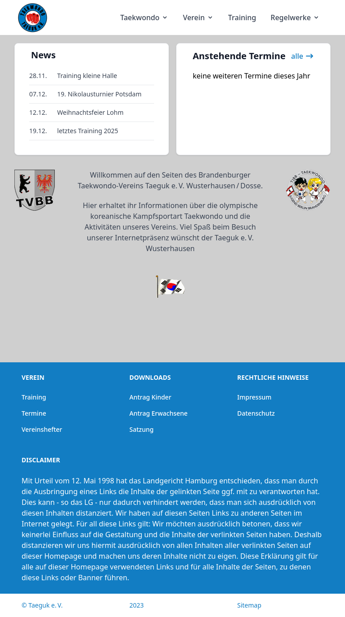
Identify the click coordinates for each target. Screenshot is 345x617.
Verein (198, 17)
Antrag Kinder (150, 397)
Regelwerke (295, 17)
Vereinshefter (42, 429)
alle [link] (302, 56)
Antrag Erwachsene (158, 413)
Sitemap (249, 605)
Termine (34, 413)
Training (242, 17)
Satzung (141, 429)
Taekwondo (144, 17)
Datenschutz (256, 413)
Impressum (254, 397)
